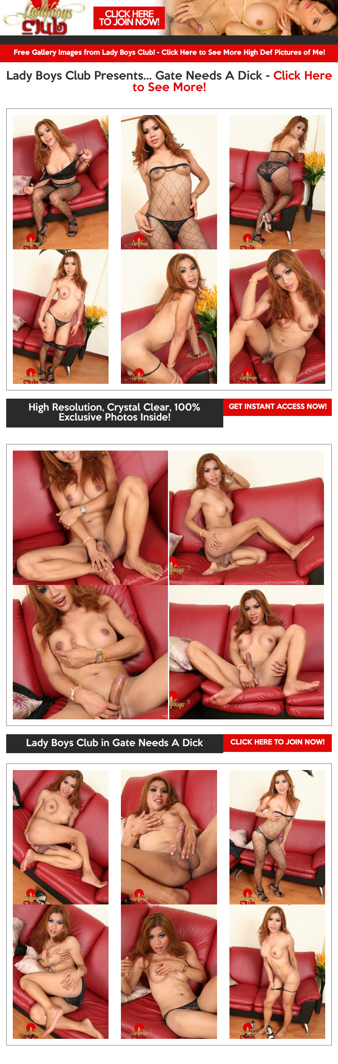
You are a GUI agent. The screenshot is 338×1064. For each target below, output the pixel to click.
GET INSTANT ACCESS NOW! (277, 407)
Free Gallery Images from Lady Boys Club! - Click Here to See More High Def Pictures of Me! (169, 53)
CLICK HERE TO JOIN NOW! (277, 743)
